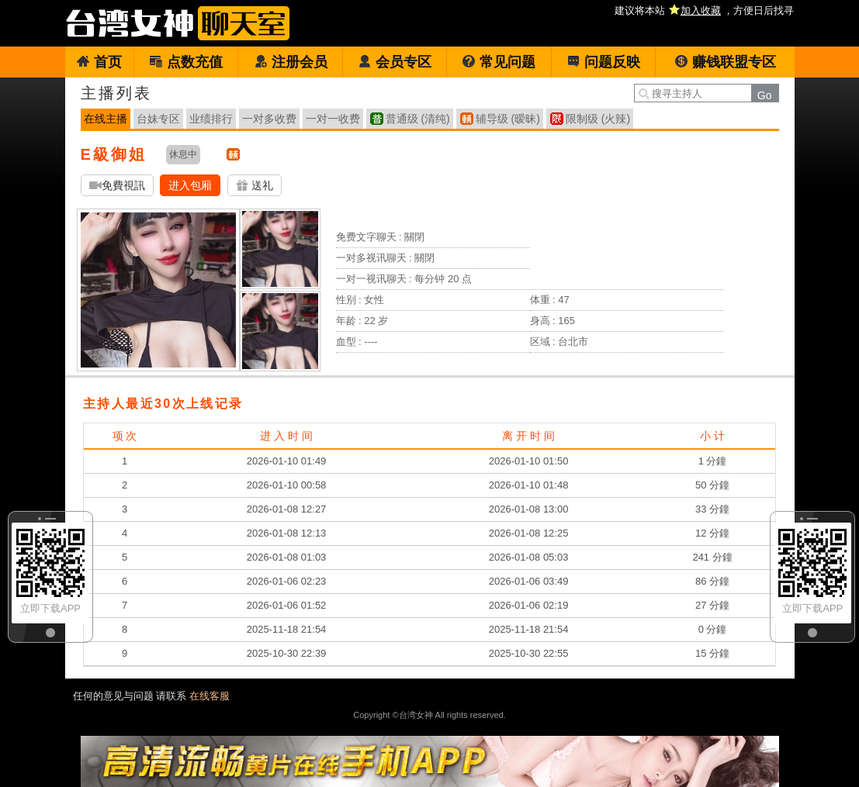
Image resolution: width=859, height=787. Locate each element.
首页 (99, 62)
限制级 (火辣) (598, 118)
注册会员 (290, 62)
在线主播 (105, 118)
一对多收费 (269, 118)
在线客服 (209, 696)
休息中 (183, 154)
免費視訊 (117, 185)
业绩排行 (211, 118)
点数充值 (186, 62)
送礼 (254, 185)
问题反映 (603, 62)
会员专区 (394, 62)
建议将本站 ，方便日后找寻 (704, 10)
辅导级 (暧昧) (508, 118)
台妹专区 (158, 118)
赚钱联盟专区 (725, 62)
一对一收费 (333, 118)
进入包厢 (190, 185)
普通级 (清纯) (418, 118)
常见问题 (498, 62)
